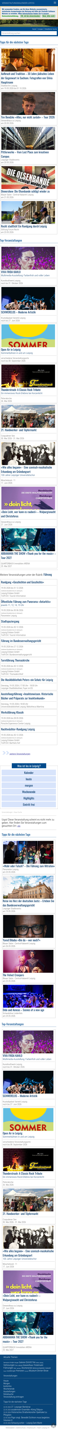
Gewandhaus (28, 1365)
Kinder (12, 1362)
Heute (4, 1371)
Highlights (19, 1368)
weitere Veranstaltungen (16, 754)
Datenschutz (21, 1428)
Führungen (8, 1367)
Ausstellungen (11, 1371)
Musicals (26, 1371)
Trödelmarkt (38, 1365)
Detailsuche (8, 1394)
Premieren (20, 1370)
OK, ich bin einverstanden (30, 16)
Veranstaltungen (7, 812)
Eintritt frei (30, 1362)
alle (18, 826)
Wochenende (27, 1368)
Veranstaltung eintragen (13, 1396)
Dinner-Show (42, 1370)
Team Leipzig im (43, 1428)
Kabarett (48, 1368)
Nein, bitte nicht (49, 16)
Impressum (31, 1428)
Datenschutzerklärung (10, 16)
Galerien (22, 1362)
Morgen (16, 1362)
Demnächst (6, 1362)
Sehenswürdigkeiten (38, 1368)
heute (34, 29)
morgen (40, 29)
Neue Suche (18, 812)
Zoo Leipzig (18, 1365)
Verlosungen (9, 1365)
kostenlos (7, 1386)
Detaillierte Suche (51, 29)
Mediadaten (10, 1428)
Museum (33, 1370)
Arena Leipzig (39, 1362)
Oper (15, 1368)
